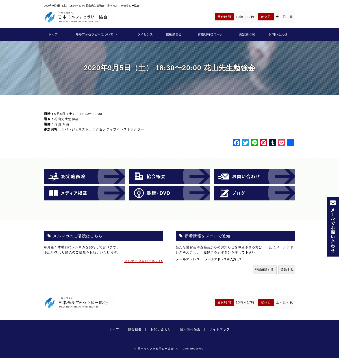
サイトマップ (219, 329)
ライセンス (145, 34)
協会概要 (135, 329)
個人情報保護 (190, 329)
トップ (53, 34)
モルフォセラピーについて (94, 34)
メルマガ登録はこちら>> (143, 261)
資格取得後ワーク (210, 34)
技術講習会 (174, 34)
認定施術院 (247, 34)
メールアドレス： (190, 259)
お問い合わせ (278, 34)
